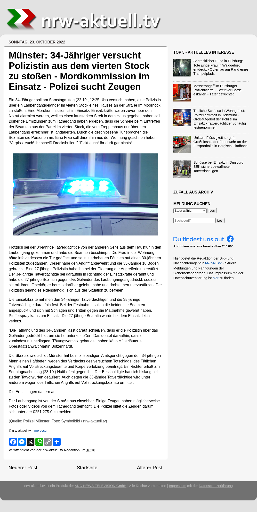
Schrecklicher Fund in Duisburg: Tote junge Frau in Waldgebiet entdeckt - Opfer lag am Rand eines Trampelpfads (221, 67)
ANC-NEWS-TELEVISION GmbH (101, 486)
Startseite (87, 467)
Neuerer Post (22, 467)
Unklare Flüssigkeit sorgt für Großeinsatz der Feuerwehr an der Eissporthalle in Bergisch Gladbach (220, 142)
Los (220, 220)
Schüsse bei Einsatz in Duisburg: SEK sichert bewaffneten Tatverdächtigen (218, 166)
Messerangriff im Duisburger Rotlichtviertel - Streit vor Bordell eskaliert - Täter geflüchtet (218, 90)
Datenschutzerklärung (216, 486)
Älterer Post (149, 467)
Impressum (41, 430)
